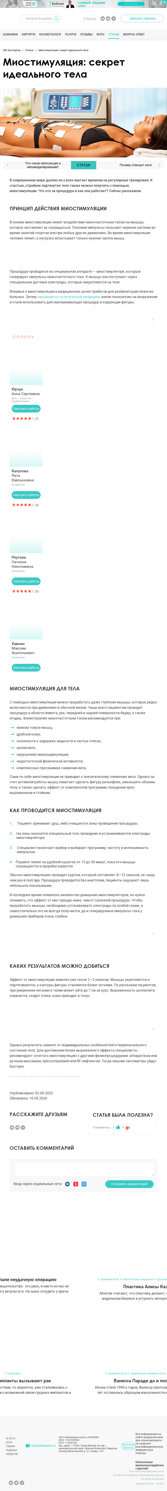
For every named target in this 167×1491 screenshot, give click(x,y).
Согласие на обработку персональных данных (138, 1475)
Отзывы (86, 34)
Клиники (10, 34)
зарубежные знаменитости (148, 1373)
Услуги (70, 34)
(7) (37, 418)
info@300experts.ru (43, 1445)
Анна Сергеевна (26, 391)
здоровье (14, 1373)
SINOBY (160, 1483)
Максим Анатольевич (26, 648)
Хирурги (28, 34)
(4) (37, 505)
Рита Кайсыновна (26, 475)
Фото (100, 34)
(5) (37, 591)
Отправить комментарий (129, 1184)
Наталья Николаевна (26, 562)
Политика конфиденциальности (146, 1471)
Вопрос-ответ (134, 34)
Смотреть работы (26, 409)
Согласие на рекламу (152, 1479)
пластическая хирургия (137, 1279)
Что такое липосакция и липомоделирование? (43, 165)
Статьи (113, 34)
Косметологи (50, 34)
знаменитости (109, 1279)
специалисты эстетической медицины (69, 297)
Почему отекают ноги (136, 165)
